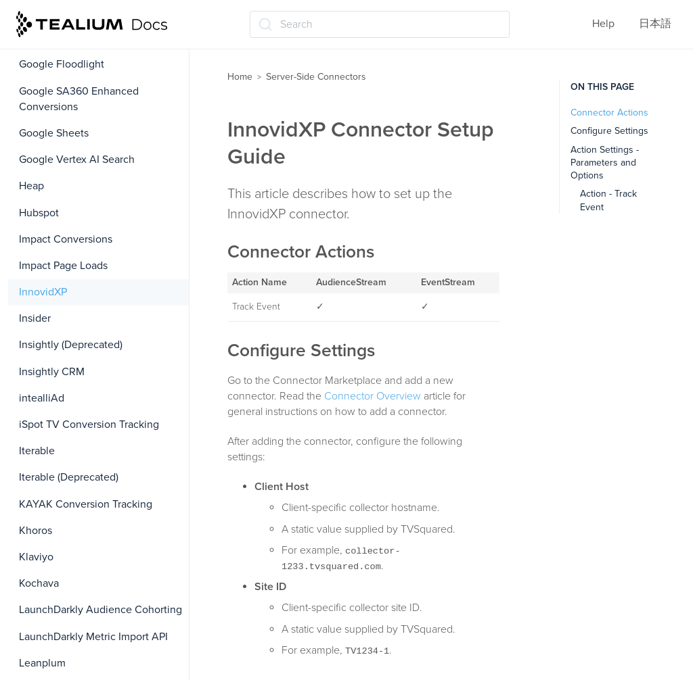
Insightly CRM (52, 372)
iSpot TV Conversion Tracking (89, 424)
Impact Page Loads (63, 265)
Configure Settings (609, 131)
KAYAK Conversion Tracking (85, 504)
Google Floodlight (61, 64)
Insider (35, 318)
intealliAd (41, 398)
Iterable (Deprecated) (68, 477)
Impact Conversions (65, 239)
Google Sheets (54, 133)
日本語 (655, 23)
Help (603, 23)
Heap (31, 186)
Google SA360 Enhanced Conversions (79, 99)
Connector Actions (609, 112)
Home (239, 76)
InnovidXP (43, 292)
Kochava (39, 583)
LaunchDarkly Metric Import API (93, 636)
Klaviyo (36, 557)
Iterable (37, 451)
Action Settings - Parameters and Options (605, 163)
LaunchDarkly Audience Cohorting (100, 609)
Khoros (35, 530)
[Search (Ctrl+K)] (380, 24)
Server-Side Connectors (316, 76)
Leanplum (42, 663)
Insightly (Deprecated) (70, 344)
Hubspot (39, 213)
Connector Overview (372, 396)
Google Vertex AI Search (77, 159)
